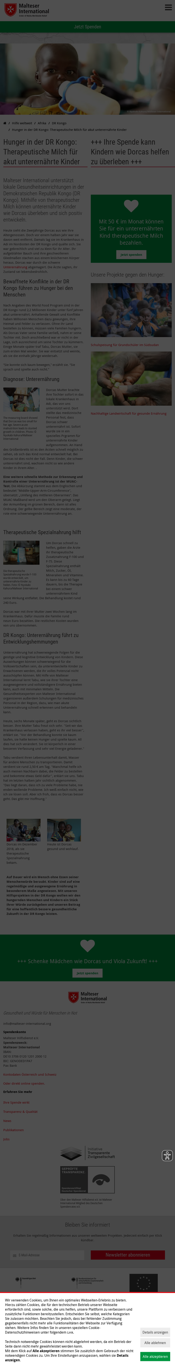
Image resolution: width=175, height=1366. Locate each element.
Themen (50, 1353)
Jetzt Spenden (87, 26)
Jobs (6, 1139)
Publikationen (13, 1130)
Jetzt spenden (131, 254)
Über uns (10, 1353)
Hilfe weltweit (30, 1353)
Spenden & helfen (72, 1353)
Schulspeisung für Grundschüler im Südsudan (125, 345)
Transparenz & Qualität (20, 1111)
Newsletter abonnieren (128, 1255)
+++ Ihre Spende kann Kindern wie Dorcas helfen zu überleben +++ (130, 152)
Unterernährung (15, 267)
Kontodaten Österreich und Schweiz (30, 1074)
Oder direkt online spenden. (24, 1083)
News (7, 1120)
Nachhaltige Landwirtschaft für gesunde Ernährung (128, 413)
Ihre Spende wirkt (16, 1102)
